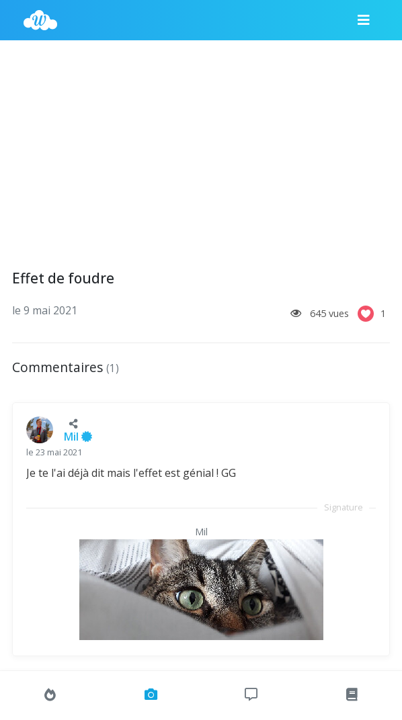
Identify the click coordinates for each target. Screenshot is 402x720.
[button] (73, 423)
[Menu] (363, 20)
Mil (78, 436)
